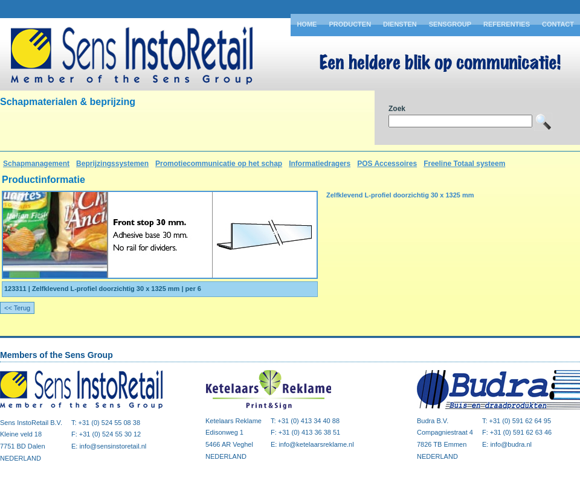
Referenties (506, 24)
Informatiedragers (319, 163)
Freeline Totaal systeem (464, 163)
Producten (350, 24)
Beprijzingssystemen (112, 163)
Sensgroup (450, 24)
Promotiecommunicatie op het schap (218, 163)
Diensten (400, 24)
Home (307, 24)
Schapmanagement (36, 163)
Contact (558, 24)
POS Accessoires (387, 163)
